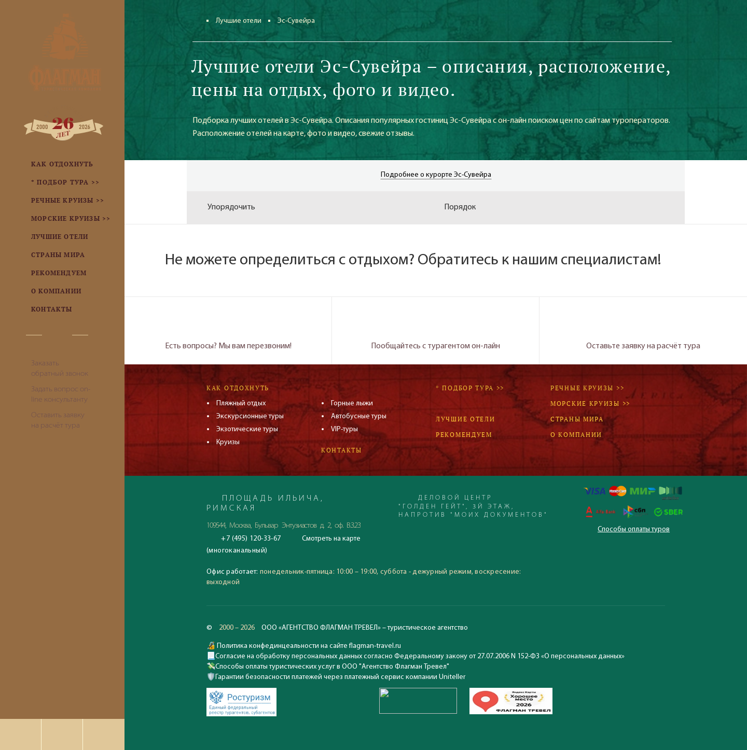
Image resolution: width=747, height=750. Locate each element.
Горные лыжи (352, 403)
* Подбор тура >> (470, 388)
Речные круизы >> (587, 388)
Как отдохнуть (237, 388)
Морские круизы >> (590, 403)
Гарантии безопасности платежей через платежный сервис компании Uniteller (340, 677)
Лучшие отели (238, 21)
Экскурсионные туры (250, 416)
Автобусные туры (358, 416)
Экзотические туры (247, 429)
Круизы (228, 442)
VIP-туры (344, 429)
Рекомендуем (464, 434)
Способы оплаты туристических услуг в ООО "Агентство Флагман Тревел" (332, 667)
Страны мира (577, 419)
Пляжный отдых (241, 403)
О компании (576, 434)
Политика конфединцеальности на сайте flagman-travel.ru (308, 646)
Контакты (341, 450)
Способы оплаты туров (634, 529)
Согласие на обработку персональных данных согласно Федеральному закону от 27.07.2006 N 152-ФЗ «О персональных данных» (420, 656)
